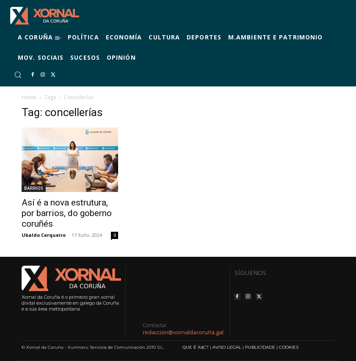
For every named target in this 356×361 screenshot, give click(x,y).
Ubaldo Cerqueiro (44, 235)
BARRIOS (33, 188)
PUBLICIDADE (260, 347)
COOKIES (288, 347)
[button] (17, 74)
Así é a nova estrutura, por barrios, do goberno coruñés (67, 213)
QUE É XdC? (195, 347)
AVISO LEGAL (226, 347)
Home (29, 97)
